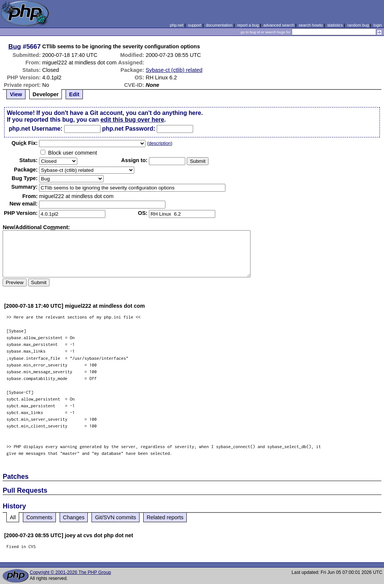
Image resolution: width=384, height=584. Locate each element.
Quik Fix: (25, 143)
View (16, 94)
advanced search (278, 25)
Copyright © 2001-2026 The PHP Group (70, 572)
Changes (74, 517)
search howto (310, 25)
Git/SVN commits (115, 517)
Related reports (165, 517)
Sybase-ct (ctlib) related (174, 70)
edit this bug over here (132, 119)
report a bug (248, 25)
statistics (335, 25)
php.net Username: (35, 128)
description (159, 143)
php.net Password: (128, 128)
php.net (176, 25)
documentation (219, 25)
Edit (74, 94)
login (378, 25)
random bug (358, 25)
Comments (39, 517)
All (13, 517)
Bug (14, 46)
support (194, 25)
